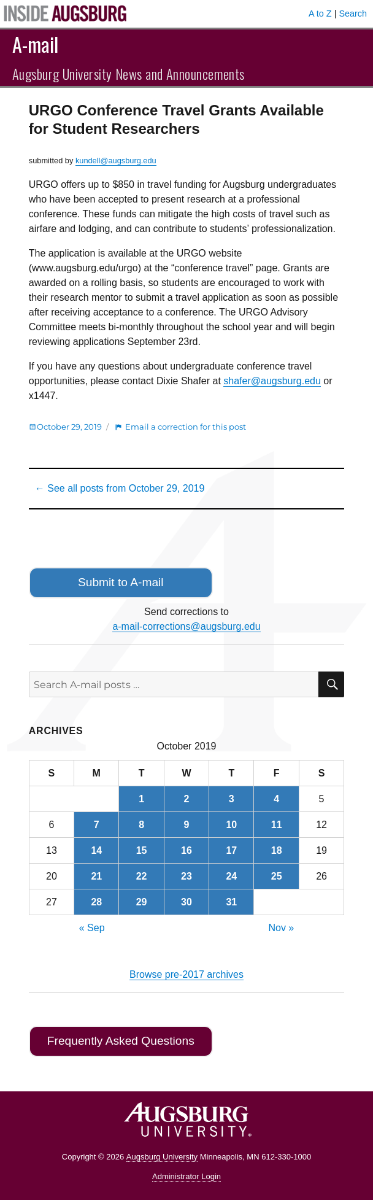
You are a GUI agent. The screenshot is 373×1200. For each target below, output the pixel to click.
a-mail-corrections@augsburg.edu (186, 626)
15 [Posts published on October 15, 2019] (141, 850)
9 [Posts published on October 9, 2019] (187, 824)
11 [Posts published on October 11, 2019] (276, 824)
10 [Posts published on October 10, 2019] (231, 824)
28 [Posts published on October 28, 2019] (96, 902)
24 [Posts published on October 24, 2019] (231, 876)
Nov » (281, 928)
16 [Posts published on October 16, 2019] (186, 850)
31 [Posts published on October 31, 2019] (231, 902)
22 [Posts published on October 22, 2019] (141, 876)
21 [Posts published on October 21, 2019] (96, 876)
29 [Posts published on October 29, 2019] (141, 902)
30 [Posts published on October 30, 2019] (186, 902)
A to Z (320, 13)
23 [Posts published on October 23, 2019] (186, 876)
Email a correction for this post (185, 427)
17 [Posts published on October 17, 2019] (231, 850)
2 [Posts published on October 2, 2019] (187, 799)
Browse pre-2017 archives (186, 974)
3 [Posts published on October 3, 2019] (231, 799)
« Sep (92, 928)
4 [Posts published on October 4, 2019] (276, 799)
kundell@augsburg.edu (115, 160)
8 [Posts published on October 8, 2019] (141, 824)
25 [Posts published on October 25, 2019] (276, 876)
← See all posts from (120, 488)
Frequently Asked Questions (120, 1040)
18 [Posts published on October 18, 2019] (276, 850)
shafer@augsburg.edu (272, 381)
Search (353, 13)
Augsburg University (162, 1156)
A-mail (35, 43)
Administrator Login (186, 1176)
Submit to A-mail (121, 582)
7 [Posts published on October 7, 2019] (96, 824)
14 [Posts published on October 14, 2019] (96, 850)
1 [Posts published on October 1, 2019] (141, 799)
